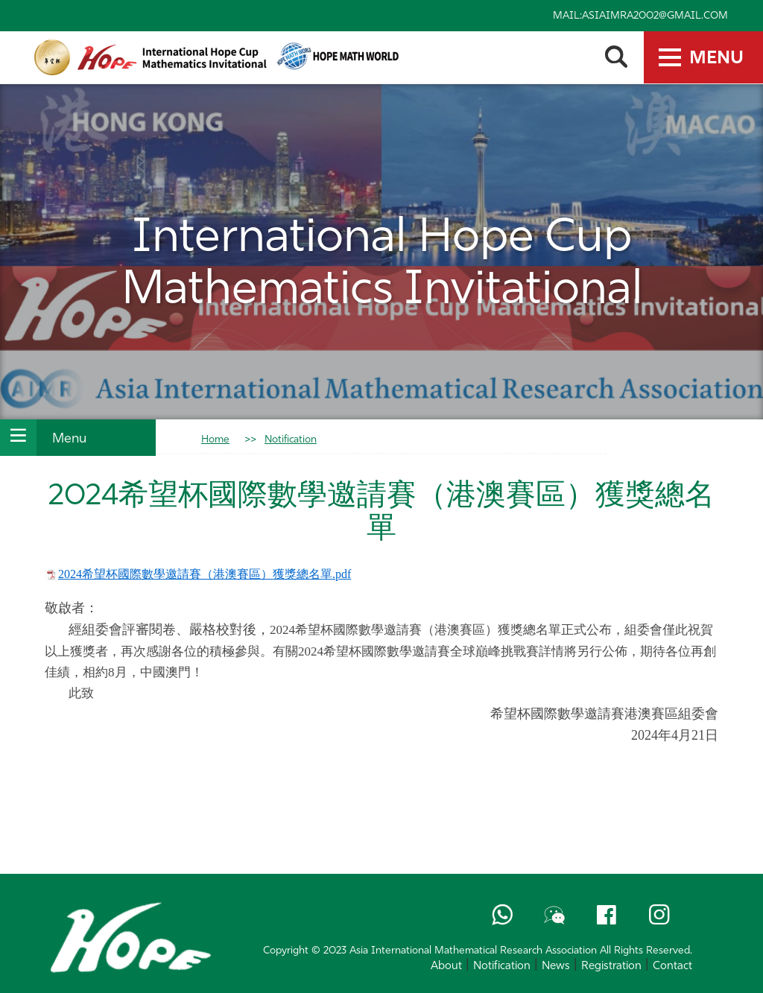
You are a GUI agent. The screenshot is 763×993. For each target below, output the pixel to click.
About (446, 966)
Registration (611, 966)
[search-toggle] (616, 57)
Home (215, 439)
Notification (291, 439)
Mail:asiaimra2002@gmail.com (640, 16)
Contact (672, 966)
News (556, 966)
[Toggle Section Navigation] (18, 437)
